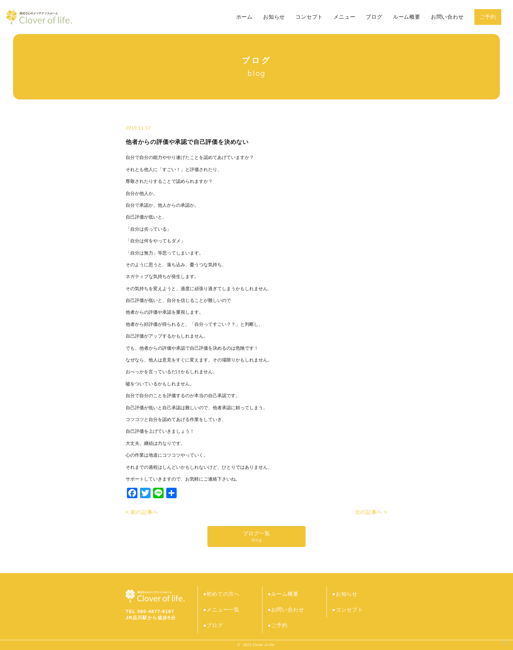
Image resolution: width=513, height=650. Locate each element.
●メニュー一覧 (221, 609)
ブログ (374, 17)
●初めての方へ (221, 594)
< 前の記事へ (142, 512)
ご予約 (488, 17)
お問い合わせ (447, 17)
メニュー (344, 17)
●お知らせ (345, 594)
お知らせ (274, 17)
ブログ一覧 (256, 537)
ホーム (244, 17)
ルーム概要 (406, 17)
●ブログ (213, 625)
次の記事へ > (371, 512)
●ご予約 (278, 625)
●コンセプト (347, 609)
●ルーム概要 (283, 594)
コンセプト (309, 17)
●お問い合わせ (286, 609)
